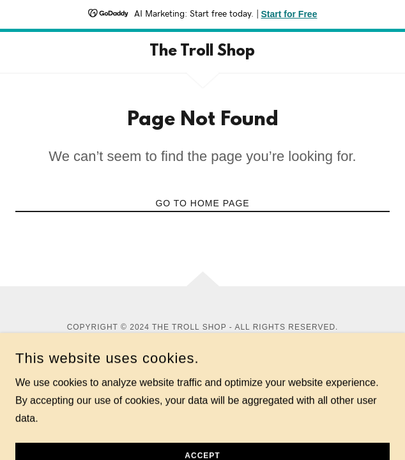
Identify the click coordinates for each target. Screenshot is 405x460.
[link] (202, 52)
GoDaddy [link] (232, 338)
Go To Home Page (202, 203)
